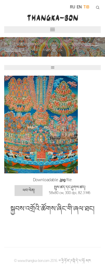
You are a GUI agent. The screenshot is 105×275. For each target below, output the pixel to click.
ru (72, 7)
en (79, 7)
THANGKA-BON (52, 18)
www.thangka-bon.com (34, 261)
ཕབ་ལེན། (29, 190)
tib (86, 7)
